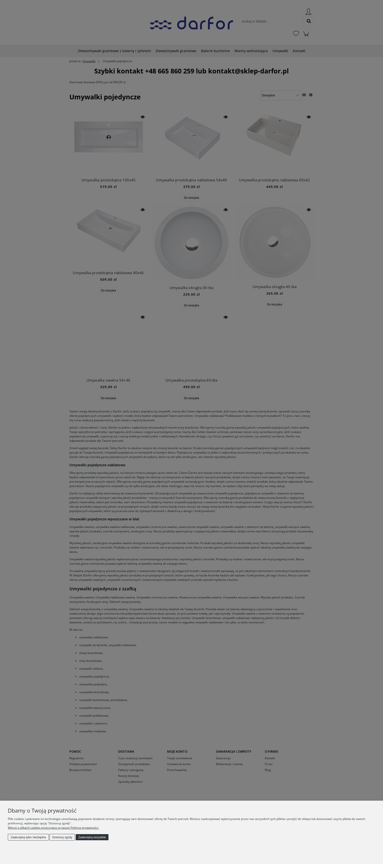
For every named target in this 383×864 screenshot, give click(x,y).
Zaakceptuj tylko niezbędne (28, 837)
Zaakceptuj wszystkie (92, 837)
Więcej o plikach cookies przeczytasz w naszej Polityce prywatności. (53, 828)
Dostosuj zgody (62, 837)
